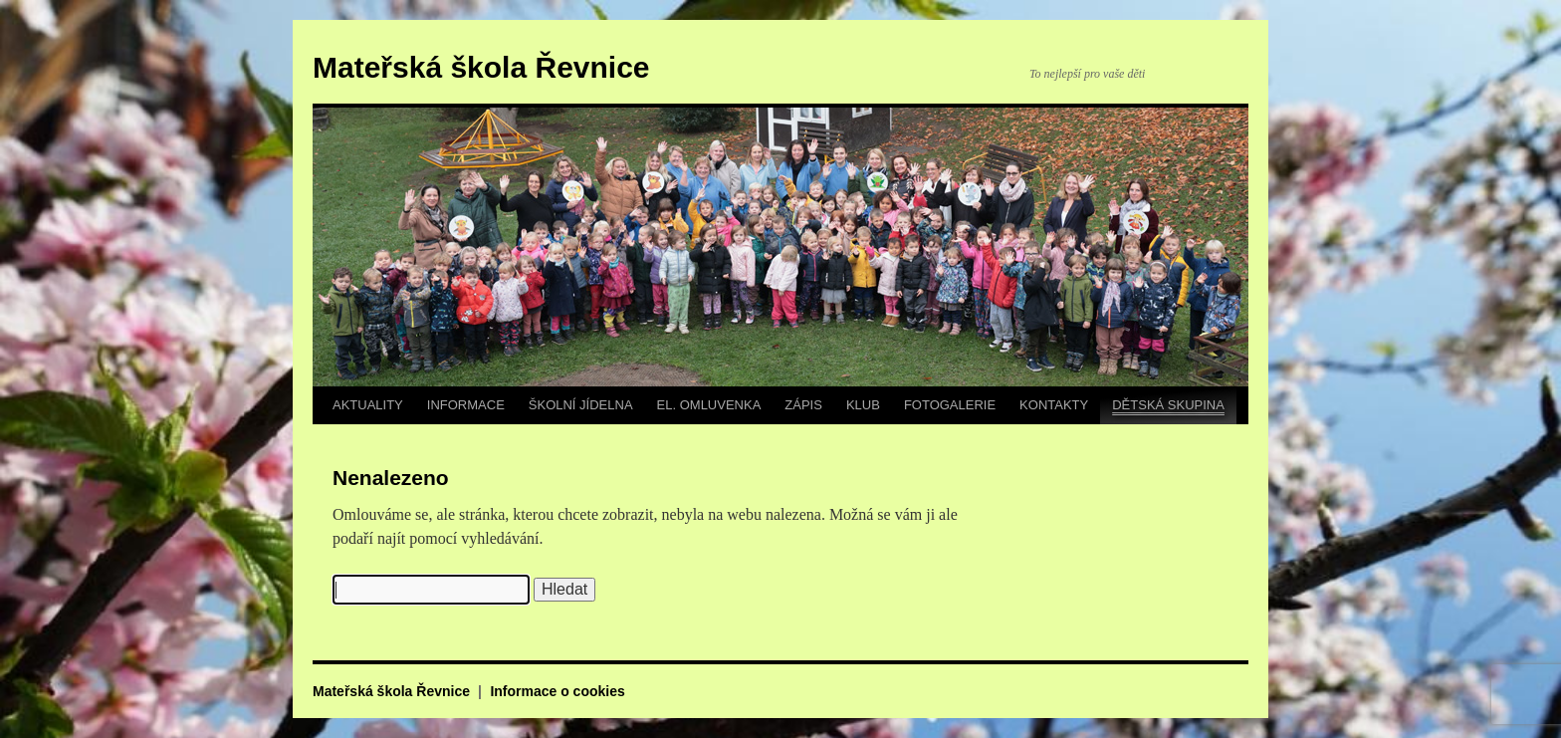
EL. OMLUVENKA (709, 404)
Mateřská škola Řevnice (481, 67)
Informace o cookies (557, 691)
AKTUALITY (368, 404)
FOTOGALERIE (950, 404)
